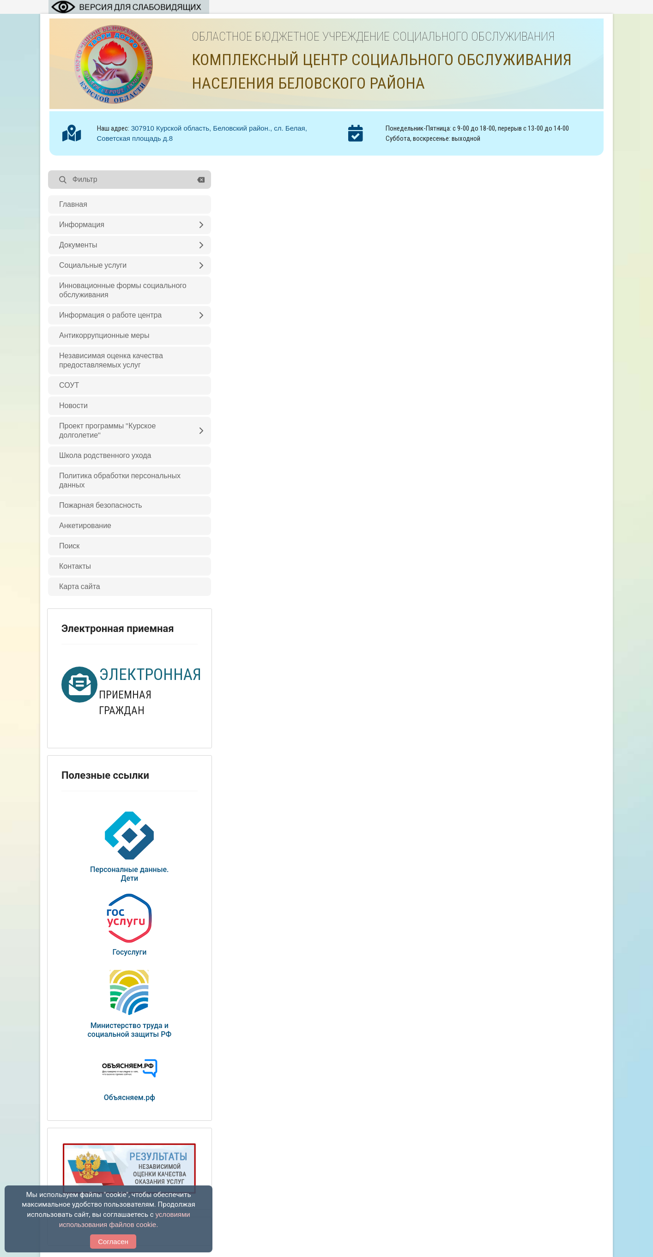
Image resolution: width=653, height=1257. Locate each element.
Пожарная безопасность (100, 505)
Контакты (75, 566)
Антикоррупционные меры (104, 335)
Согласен (113, 1241)
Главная (73, 204)
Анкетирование (85, 525)
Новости (73, 405)
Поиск (69, 546)
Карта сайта (79, 586)
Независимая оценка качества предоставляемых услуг (111, 360)
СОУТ (69, 385)
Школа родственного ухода (105, 455)
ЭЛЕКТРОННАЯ (150, 674)
